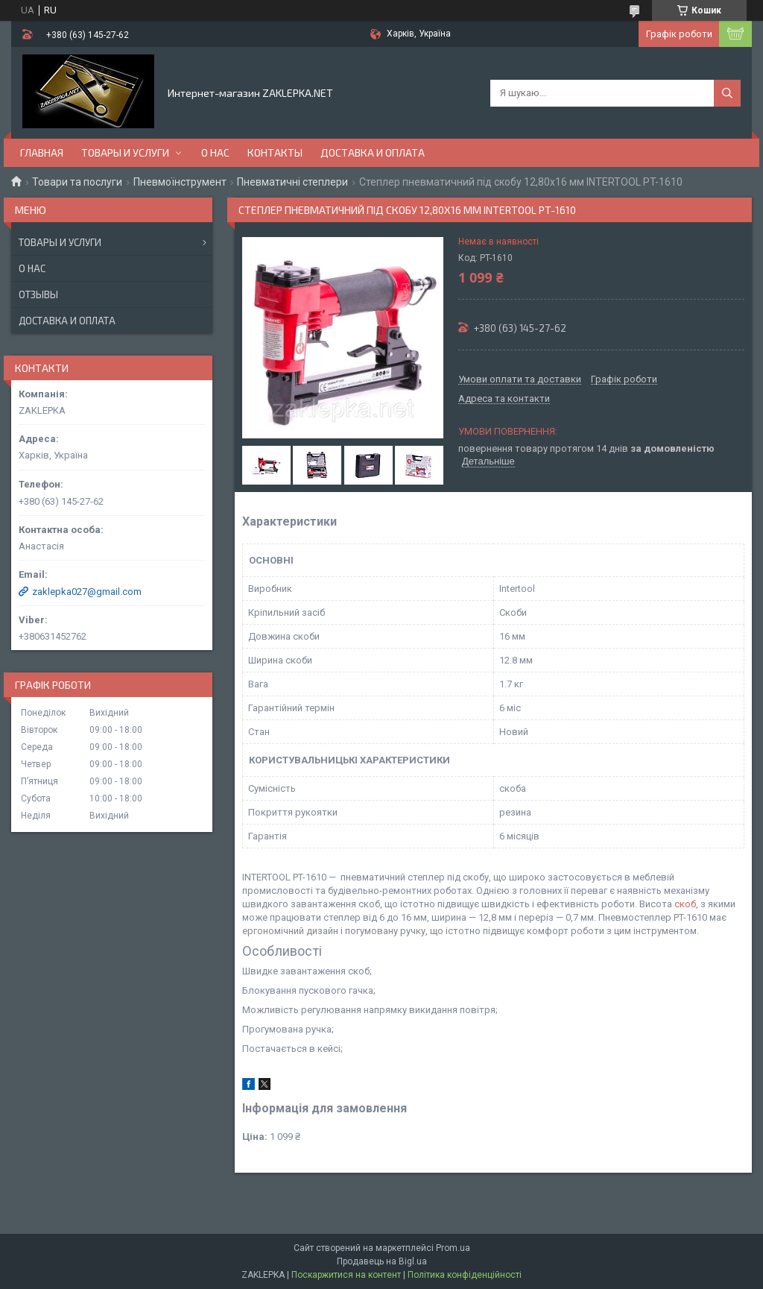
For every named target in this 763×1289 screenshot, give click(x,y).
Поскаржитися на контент (346, 1275)
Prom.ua (453, 1248)
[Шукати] (727, 93)
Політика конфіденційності (465, 1275)
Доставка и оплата (372, 152)
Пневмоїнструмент (180, 182)
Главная (41, 152)
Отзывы (38, 294)
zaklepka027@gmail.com (87, 591)
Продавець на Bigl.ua (382, 1261)
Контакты (275, 152)
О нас (215, 152)
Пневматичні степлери (292, 182)
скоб (685, 904)
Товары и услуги (125, 152)
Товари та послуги (77, 182)
